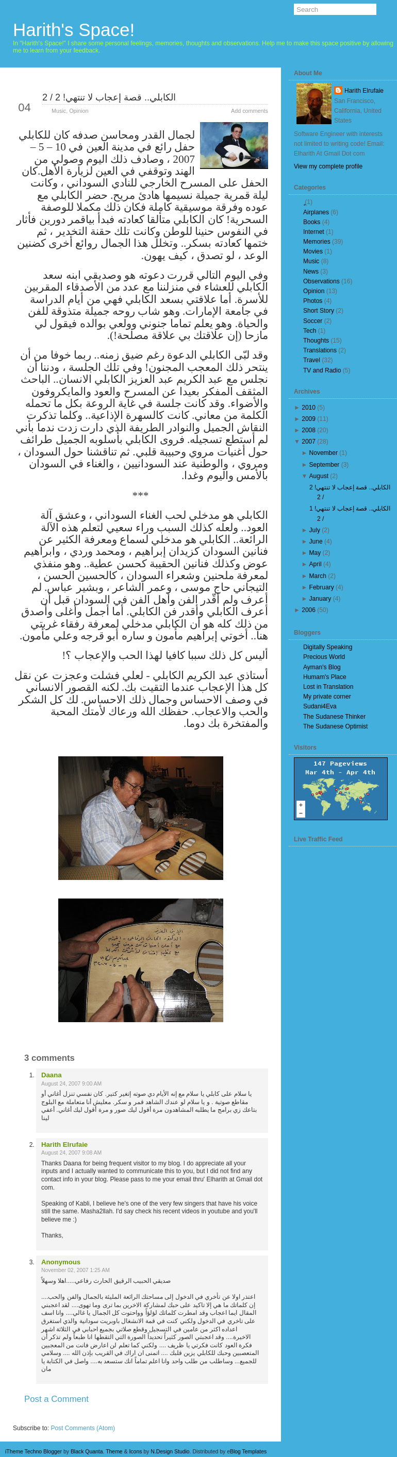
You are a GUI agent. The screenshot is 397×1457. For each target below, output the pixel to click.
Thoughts (316, 340)
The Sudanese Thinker (334, 716)
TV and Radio (322, 370)
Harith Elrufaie (64, 1144)
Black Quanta (87, 1451)
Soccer (312, 321)
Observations (321, 281)
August (318, 476)
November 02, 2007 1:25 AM (75, 1270)
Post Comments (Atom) (83, 1428)
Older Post (243, 1417)
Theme (114, 1451)
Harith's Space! (74, 30)
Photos (312, 300)
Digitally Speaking (327, 647)
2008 (309, 430)
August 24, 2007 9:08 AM (71, 1153)
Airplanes (316, 212)
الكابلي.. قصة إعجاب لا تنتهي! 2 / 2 (109, 97)
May (315, 552)
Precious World (324, 656)
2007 (309, 441)
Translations (320, 350)
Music (59, 111)
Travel (311, 360)
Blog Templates (248, 1451)
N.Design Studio (170, 1451)
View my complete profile (328, 166)
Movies (313, 251)
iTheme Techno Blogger (33, 1451)
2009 (309, 418)
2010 (309, 407)
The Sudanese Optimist (335, 726)
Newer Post (39, 1417)
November (323, 452)
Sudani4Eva (320, 706)
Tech (309, 330)
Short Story (318, 310)
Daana (51, 1075)
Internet (313, 231)
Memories (316, 241)
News (311, 271)
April (315, 564)
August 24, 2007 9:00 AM (71, 1084)
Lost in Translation (328, 686)
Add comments (249, 111)
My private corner (327, 696)
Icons (135, 1451)
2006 (309, 610)
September (324, 464)
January (320, 598)
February (321, 587)
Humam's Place (324, 677)
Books (311, 222)
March (317, 576)
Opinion (78, 111)
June (316, 541)
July (314, 530)
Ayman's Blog (322, 667)
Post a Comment (56, 1399)
